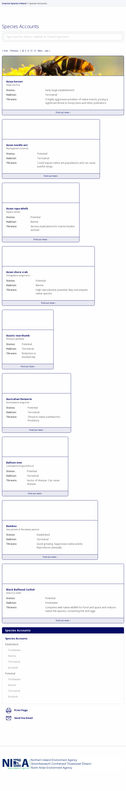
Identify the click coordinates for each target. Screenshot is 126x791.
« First (5, 50)
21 (35, 50)
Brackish (13, 667)
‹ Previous (13, 50)
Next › (40, 50)
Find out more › (63, 112)
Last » (47, 50)
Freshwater (14, 650)
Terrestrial (14, 661)
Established (11, 644)
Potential (10, 673)
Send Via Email (19, 718)
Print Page (17, 710)
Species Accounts (16, 638)
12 (31, 50)
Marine (12, 656)
